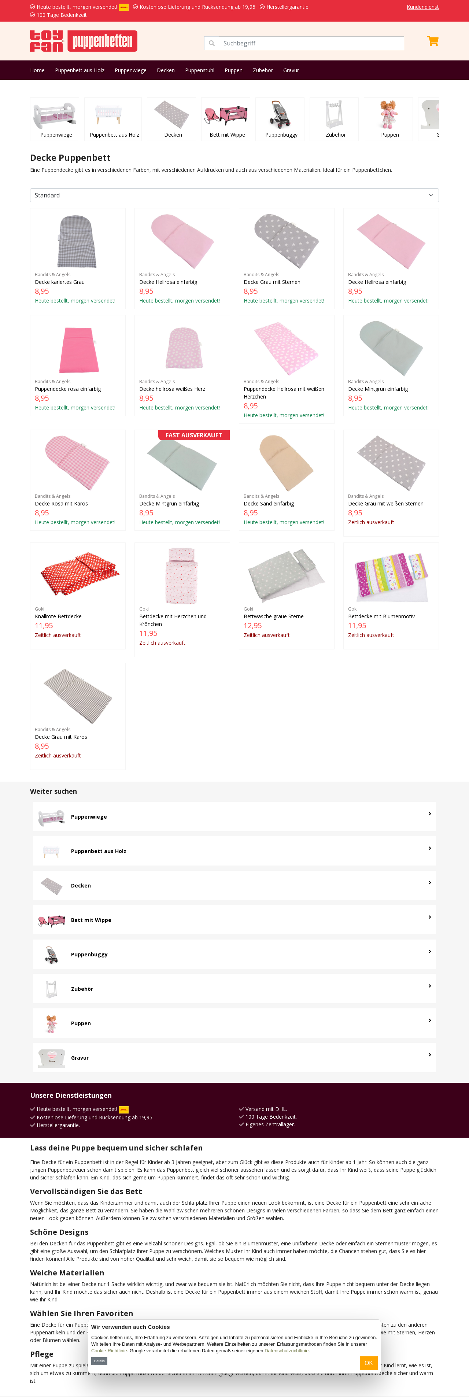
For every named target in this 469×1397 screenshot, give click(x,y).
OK (369, 1363)
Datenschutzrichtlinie (287, 1350)
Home (37, 70)
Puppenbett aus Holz (79, 70)
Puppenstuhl (199, 70)
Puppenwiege (131, 70)
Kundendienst (423, 6)
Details (99, 1361)
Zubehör (263, 70)
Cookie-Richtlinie (109, 1350)
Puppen (234, 70)
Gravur (291, 70)
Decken (166, 70)
